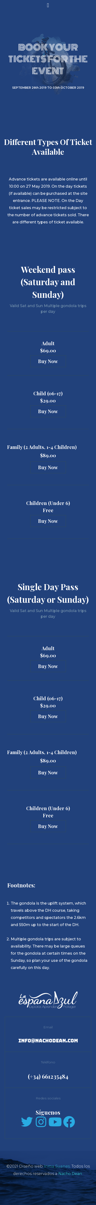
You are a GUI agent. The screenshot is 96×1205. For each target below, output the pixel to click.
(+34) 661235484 (48, 1076)
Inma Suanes (57, 1166)
